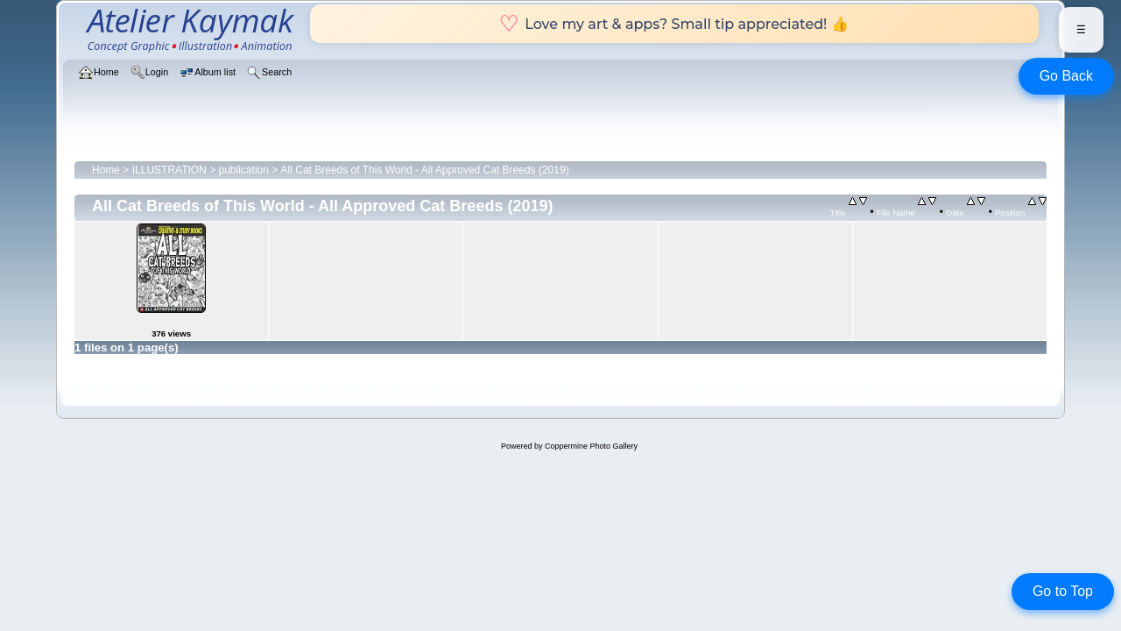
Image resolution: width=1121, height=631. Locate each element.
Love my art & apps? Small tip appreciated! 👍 (674, 23)
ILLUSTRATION (169, 170)
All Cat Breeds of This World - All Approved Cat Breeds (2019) (425, 170)
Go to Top (1063, 591)
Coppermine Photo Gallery (591, 446)
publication (244, 170)
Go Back (1066, 75)
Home (106, 170)
